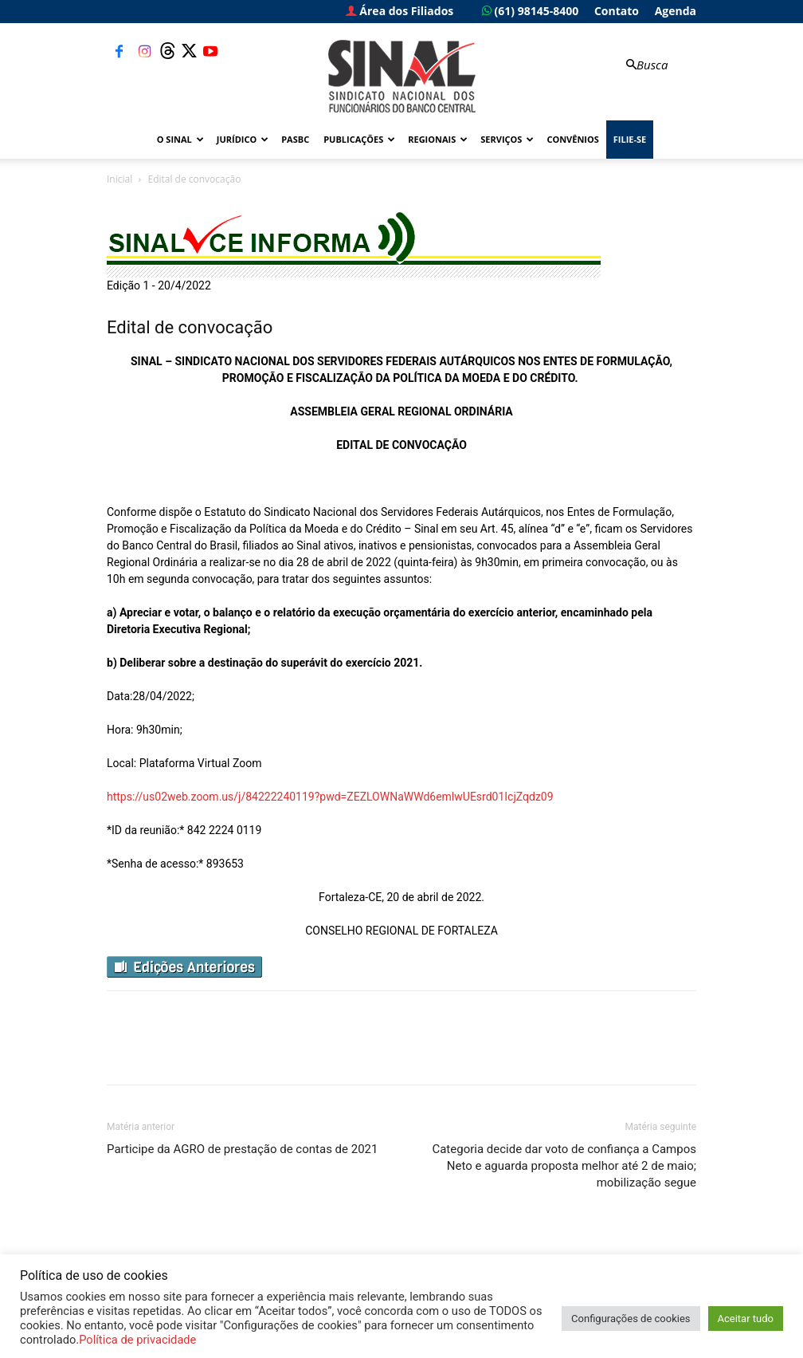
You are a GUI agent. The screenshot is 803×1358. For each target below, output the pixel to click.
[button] (645, 65)
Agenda (675, 10)
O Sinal (180, 139)
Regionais (438, 139)
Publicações (359, 139)
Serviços (507, 139)
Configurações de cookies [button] (630, 1319)
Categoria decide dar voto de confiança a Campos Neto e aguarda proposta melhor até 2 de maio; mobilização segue (564, 1166)
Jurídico (242, 139)
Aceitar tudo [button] (746, 1319)
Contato (616, 10)
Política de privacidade (137, 1339)
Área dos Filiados (400, 10)
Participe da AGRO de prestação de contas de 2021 (242, 1149)
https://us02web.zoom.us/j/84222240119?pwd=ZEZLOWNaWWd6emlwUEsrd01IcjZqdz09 (330, 796)
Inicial (119, 179)
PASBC (295, 139)
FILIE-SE (629, 139)
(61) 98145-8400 (530, 10)
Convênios (572, 139)
